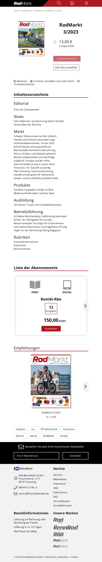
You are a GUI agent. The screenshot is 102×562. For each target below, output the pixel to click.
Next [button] (85, 306)
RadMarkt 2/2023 (51, 412)
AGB (55, 488)
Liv (32, 429)
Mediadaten (59, 479)
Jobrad (33, 436)
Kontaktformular (62, 505)
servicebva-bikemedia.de (34, 493)
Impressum (59, 483)
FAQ (55, 496)
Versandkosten (61, 501)
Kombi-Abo (51, 299)
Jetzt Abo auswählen (66, 67)
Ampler (64, 436)
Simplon (20, 429)
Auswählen (51, 328)
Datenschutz (60, 492)
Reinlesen (20, 81)
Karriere (57, 474)
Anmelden (75, 455)
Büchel (20, 436)
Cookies (74, 557)
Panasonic (69, 429)
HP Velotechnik (49, 429)
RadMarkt (48, 436)
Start (16, 10)
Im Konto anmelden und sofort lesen (52, 81)
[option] (51, 305)
